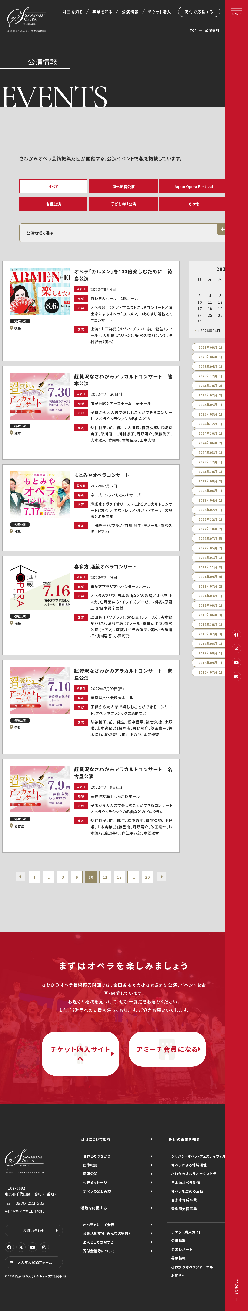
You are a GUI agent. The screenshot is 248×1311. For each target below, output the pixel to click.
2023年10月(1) (210, 471)
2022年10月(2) (210, 528)
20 (147, 877)
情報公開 (90, 1173)
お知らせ (178, 1275)
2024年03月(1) (210, 452)
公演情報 (130, 12)
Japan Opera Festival (193, 186)
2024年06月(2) (210, 442)
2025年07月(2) (210, 395)
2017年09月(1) (210, 653)
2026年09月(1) (210, 347)
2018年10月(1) (210, 624)
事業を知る (102, 12)
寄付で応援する (199, 11)
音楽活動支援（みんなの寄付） (107, 1233)
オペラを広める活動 (187, 1191)
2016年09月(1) (210, 662)
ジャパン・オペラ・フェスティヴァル (198, 1156)
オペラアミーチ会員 (98, 1224)
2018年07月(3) (210, 634)
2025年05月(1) (210, 404)
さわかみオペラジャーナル (192, 1266)
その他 (193, 203)
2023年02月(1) (210, 509)
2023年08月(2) (210, 481)
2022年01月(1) (210, 557)
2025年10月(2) (210, 385)
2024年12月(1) (210, 423)
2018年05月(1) (210, 643)
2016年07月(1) (210, 672)
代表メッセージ (95, 1182)
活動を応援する (93, 1208)
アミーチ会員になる (167, 1049)
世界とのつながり (97, 1156)
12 (119, 877)
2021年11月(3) (210, 567)
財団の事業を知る (184, 1139)
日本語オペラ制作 (185, 1182)
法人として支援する (98, 1242)
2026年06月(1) (210, 356)
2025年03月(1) (210, 414)
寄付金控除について (99, 1250)
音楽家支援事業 (184, 1208)
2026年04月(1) (210, 366)
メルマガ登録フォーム (35, 1262)
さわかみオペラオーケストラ (194, 1173)
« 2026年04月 (209, 330)
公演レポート (182, 1249)
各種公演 (53, 203)
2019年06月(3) (210, 614)
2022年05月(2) (210, 548)
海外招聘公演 (123, 186)
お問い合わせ (34, 1230)
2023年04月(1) (210, 500)
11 (105, 877)
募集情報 (178, 1258)
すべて (53, 186)
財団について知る (95, 1139)
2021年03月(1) (210, 595)
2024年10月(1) (210, 433)
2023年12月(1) (210, 462)
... (48, 877)
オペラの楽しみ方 (97, 1191)
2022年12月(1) (210, 519)
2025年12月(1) (210, 376)
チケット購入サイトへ (80, 1053)
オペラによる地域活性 (189, 1165)
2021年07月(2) (210, 586)
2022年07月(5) (210, 538)
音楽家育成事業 (184, 1199)
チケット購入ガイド (186, 1231)
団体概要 (90, 1165)
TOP (193, 30)
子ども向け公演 (123, 203)
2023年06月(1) (210, 490)
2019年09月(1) (210, 605)
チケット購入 (159, 12)
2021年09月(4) (210, 576)
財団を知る (73, 12)
